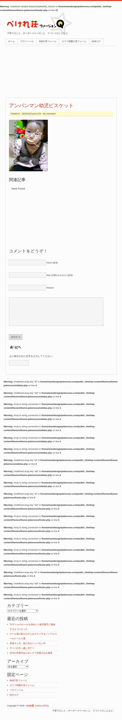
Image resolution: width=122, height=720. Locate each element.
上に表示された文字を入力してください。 (32, 361)
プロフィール (27, 41)
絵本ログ (96, 41)
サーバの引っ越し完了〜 (22, 653)
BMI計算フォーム (47, 41)
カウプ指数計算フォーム (74, 41)
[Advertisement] (61, 72)
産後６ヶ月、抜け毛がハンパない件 (28, 648)
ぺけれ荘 (29, 711)
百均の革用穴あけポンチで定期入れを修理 (31, 658)
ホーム (11, 41)
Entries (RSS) (42, 711)
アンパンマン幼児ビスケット (41, 105)
